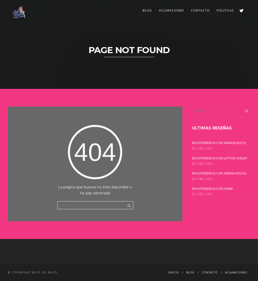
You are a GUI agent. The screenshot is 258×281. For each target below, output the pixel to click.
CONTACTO (200, 10)
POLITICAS (225, 10)
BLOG (147, 10)
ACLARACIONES (171, 10)
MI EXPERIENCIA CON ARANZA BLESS (219, 142)
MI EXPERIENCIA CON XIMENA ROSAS (219, 173)
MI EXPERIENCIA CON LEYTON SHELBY (219, 158)
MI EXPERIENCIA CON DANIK (212, 188)
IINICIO (173, 272)
